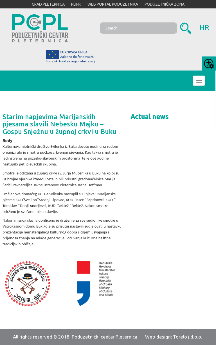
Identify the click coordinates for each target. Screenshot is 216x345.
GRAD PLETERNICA (48, 4)
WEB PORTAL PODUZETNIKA (112, 4)
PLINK (76, 4)
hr (204, 27)
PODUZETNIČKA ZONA (164, 4)
